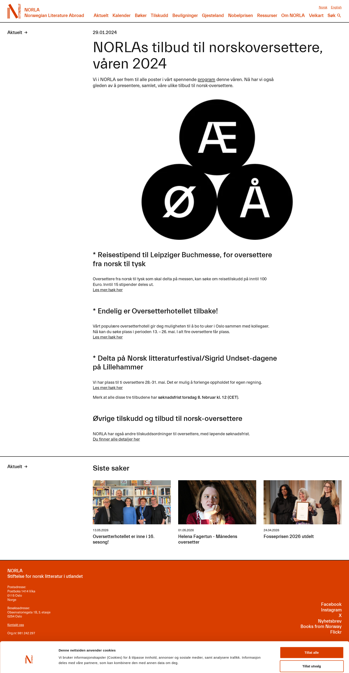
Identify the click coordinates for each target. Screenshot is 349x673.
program (206, 79)
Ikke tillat (312, 662)
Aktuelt (101, 15)
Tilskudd (159, 15)
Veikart (316, 15)
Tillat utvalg (311, 648)
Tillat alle (312, 634)
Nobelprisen (240, 15)
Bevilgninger (185, 15)
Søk (332, 15)
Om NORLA (293, 15)
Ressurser (267, 15)
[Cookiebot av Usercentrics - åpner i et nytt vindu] (29, 664)
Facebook (331, 604)
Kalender (121, 15)
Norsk (323, 7)
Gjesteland (213, 15)
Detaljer (238, 659)
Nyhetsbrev (330, 621)
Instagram (331, 610)
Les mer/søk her (108, 289)
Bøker (141, 15)
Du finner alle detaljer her (116, 439)
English (336, 7)
